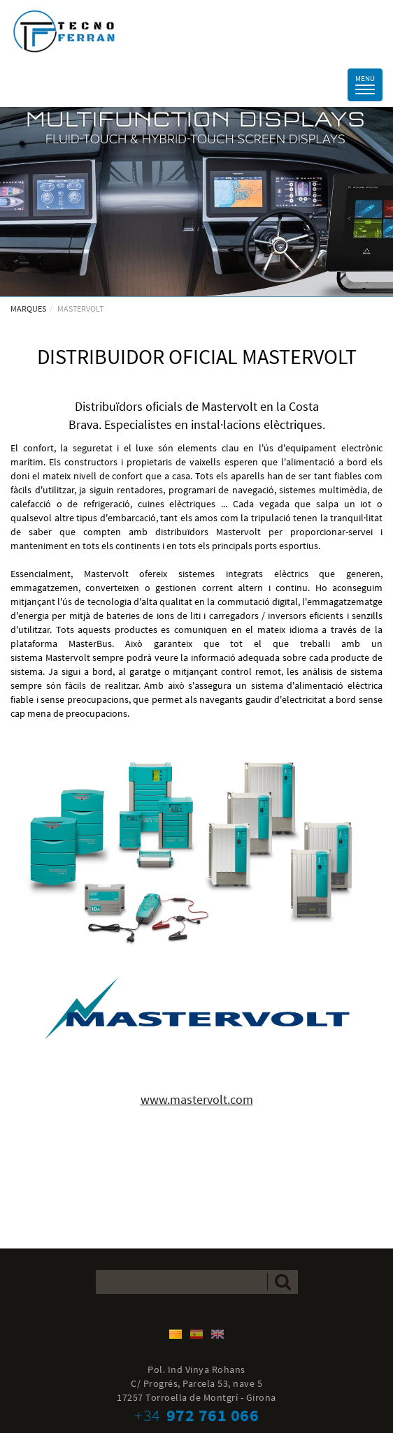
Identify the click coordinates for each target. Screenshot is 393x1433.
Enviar (283, 1281)
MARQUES (28, 308)
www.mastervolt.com (197, 1099)
